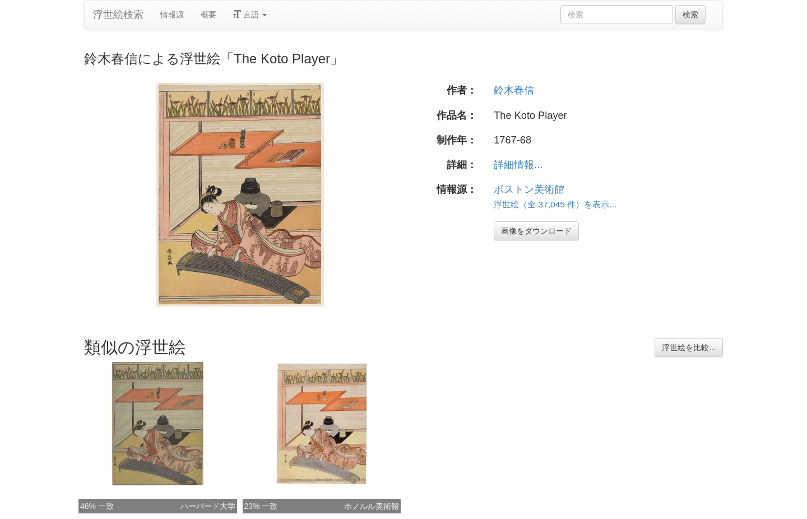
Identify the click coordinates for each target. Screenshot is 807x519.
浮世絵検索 (118, 14)
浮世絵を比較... (689, 347)
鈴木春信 (514, 90)
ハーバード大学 (207, 506)
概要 (208, 14)
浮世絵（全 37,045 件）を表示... (555, 204)
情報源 (172, 14)
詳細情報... (518, 164)
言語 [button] (250, 14)
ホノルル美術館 (371, 506)
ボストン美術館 (529, 189)
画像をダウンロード (536, 230)
